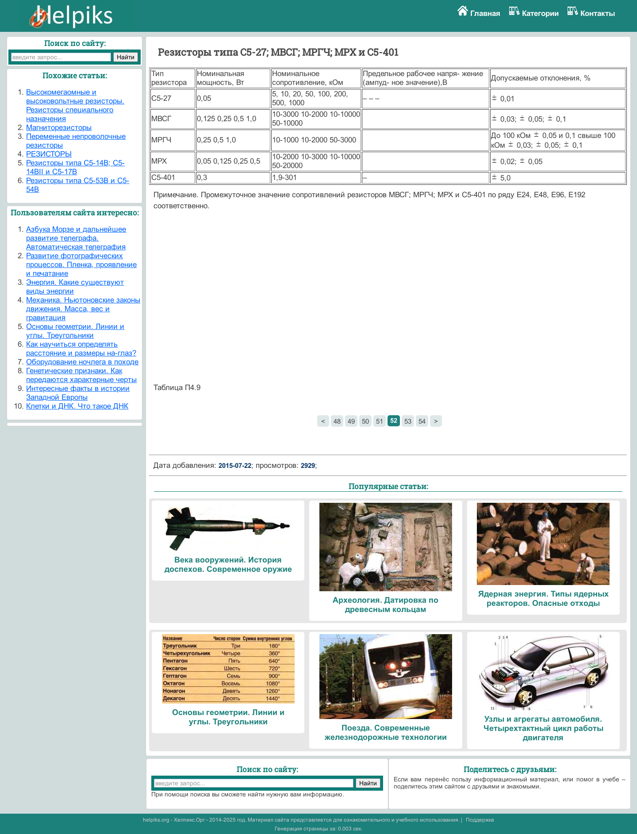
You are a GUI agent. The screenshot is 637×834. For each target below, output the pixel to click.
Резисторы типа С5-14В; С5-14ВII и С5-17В (75, 167)
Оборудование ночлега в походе (82, 362)
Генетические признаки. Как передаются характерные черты (81, 375)
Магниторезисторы (59, 127)
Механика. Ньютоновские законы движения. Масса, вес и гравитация (83, 309)
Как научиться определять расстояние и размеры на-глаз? (81, 348)
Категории (540, 13)
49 (351, 421)
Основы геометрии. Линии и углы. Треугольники (75, 331)
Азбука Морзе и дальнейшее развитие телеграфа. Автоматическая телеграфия (76, 238)
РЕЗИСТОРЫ (49, 154)
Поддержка (480, 820)
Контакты (597, 13)
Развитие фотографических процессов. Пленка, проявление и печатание (81, 265)
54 (422, 421)
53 (407, 421)
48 (337, 421)
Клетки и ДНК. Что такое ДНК (77, 406)
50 (365, 421)
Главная (485, 13)
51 (379, 421)
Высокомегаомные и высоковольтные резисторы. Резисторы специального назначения (75, 105)
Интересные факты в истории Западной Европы (78, 393)
